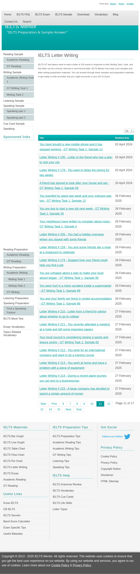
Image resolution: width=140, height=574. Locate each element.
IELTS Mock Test (13, 318)
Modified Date (122, 138)
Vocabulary (101, 14)
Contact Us (11, 21)
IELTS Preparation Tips (66, 436)
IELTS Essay (11, 473)
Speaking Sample (13, 105)
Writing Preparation (14, 267)
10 (91, 403)
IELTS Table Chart (14, 448)
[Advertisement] (18, 193)
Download (83, 14)
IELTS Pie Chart (12, 461)
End (79, 409)
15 (58, 409)
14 (50, 409)
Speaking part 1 (16, 111)
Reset (121, 4)
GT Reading (14, 66)
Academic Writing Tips (66, 448)
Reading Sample (13, 54)
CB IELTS (9, 509)
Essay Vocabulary (14, 326)
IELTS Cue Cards (63, 496)
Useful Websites (13, 533)
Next (68, 409)
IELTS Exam (42, 14)
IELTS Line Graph (14, 442)
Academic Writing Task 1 (20, 79)
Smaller (130, 4)
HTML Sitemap (110, 481)
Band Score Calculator (16, 521)
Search (27, 21)
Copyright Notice (111, 468)
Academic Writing (17, 272)
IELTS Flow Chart (13, 454)
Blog (115, 14)
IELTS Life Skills (62, 503)
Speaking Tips (61, 467)
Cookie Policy (109, 456)
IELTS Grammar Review (67, 484)
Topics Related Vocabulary (12, 334)
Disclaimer (107, 475)
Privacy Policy (109, 462)
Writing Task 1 (16, 279)
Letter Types (60, 509)
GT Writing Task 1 (17, 88)
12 (108, 403)
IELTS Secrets (11, 515)
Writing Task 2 (15, 94)
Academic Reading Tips (67, 442)
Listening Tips (61, 461)
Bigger (113, 4)
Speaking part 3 (16, 117)
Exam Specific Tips (14, 527)
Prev (54, 403)
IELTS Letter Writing (15, 467)
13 (41, 409)
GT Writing (13, 292)
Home (7, 14)
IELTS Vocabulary (63, 490)
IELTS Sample (63, 14)
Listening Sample (13, 100)
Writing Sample (12, 72)
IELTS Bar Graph (13, 436)
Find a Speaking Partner (16, 310)
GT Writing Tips (62, 454)
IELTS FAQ (23, 14)
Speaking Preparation (16, 303)
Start (43, 403)
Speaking (9, 128)
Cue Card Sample (14, 123)
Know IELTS (10, 503)
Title (42, 138)
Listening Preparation (16, 298)
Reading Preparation (15, 249)
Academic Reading (18, 59)
